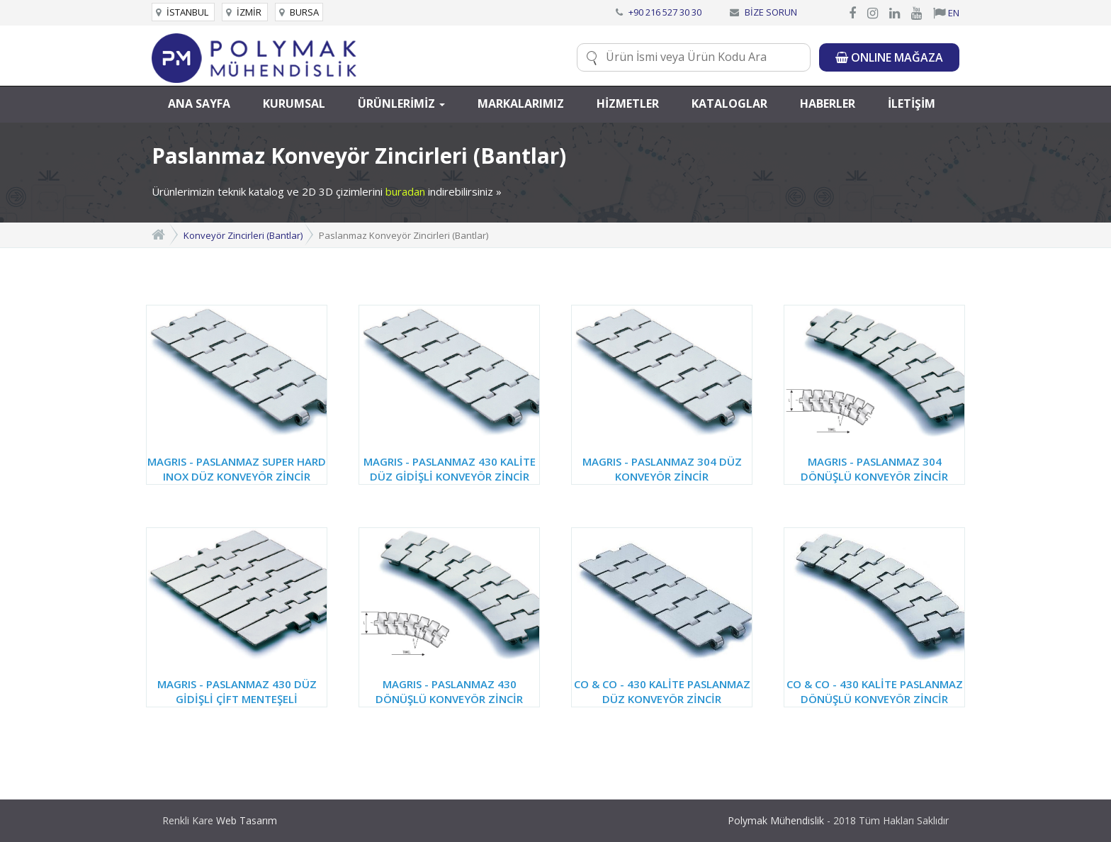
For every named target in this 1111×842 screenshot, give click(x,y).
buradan (405, 191)
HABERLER (827, 103)
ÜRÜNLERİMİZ (401, 103)
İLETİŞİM (911, 103)
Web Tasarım (246, 820)
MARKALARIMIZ (521, 103)
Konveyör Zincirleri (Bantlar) (243, 235)
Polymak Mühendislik (776, 820)
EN (946, 12)
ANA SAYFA (199, 103)
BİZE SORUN (771, 12)
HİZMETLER (628, 103)
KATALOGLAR (729, 103)
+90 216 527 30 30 (664, 12)
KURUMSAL (294, 103)
